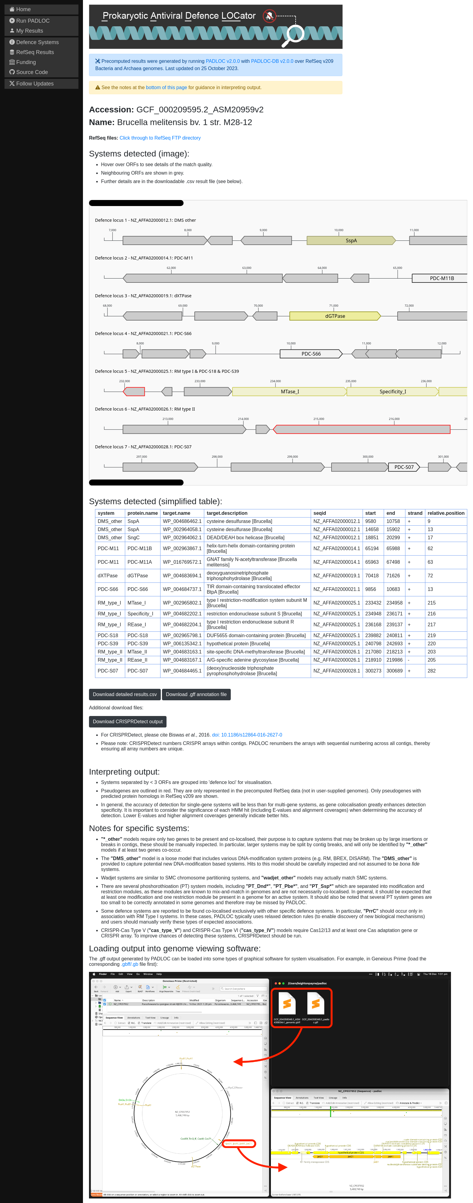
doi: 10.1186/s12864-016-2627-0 (247, 734)
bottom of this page (166, 87)
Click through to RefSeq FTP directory (160, 137)
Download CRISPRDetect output (128, 721)
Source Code (28, 72)
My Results (26, 31)
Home (20, 9)
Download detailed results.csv (125, 694)
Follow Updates (31, 84)
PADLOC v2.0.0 (223, 61)
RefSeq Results (31, 52)
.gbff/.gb (129, 964)
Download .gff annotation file (196, 694)
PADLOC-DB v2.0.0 (272, 61)
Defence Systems (34, 42)
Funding (22, 62)
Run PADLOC (29, 21)
